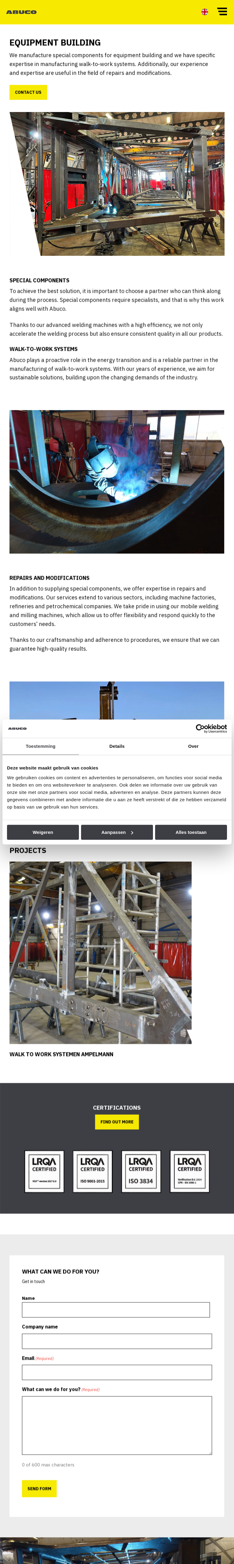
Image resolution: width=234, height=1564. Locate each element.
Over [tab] (193, 746)
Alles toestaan (191, 832)
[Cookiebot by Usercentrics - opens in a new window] (200, 728)
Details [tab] (117, 746)
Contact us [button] (32, 103)
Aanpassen (117, 832)
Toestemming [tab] (41, 746)
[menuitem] (204, 11)
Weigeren (43, 832)
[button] (222, 11)
